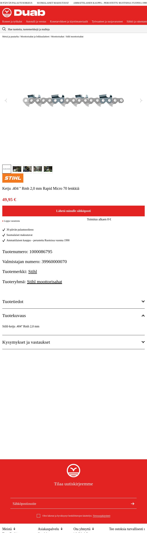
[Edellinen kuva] (5, 100)
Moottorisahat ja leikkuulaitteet (34, 36)
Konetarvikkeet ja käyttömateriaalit (69, 21)
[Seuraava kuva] (141, 100)
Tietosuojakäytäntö (101, 515)
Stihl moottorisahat (74, 36)
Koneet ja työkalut (12, 21)
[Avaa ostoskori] (142, 14)
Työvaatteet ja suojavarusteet (107, 21)
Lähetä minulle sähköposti (73, 211)
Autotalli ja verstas (36, 21)
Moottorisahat (57, 36)
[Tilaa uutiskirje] (132, 503)
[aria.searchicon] (4, 29)
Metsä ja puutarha (10, 36)
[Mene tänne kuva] (6, 169)
